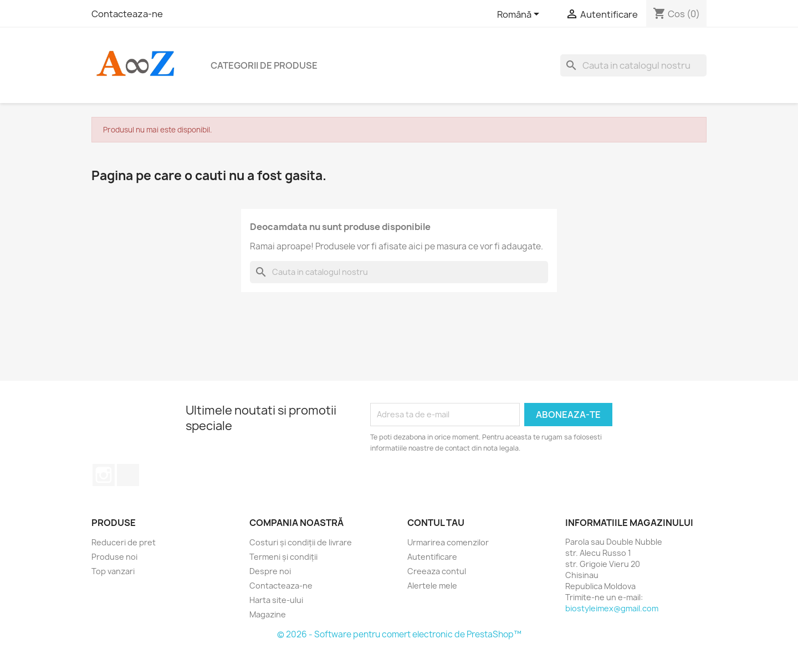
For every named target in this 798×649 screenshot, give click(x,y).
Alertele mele (432, 585)
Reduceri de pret (123, 542)
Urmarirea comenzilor (448, 542)
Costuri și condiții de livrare (300, 542)
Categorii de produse (264, 65)
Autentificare (432, 556)
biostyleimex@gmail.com (611, 608)
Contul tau (435, 523)
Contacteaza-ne (127, 14)
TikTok (128, 475)
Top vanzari (113, 571)
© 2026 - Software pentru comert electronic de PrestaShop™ (399, 634)
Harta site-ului (276, 600)
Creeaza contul (436, 571)
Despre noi (270, 571)
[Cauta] (633, 65)
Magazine (267, 614)
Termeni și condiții (283, 556)
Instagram (104, 475)
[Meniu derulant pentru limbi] (520, 15)
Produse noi (114, 556)
